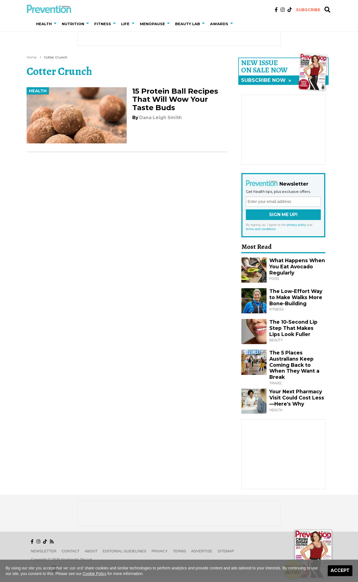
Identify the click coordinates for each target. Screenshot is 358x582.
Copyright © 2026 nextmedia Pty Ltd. (62, 559)
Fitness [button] (102, 24)
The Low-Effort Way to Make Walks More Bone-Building (295, 297)
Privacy (160, 551)
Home (31, 57)
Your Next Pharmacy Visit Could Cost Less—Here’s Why (296, 398)
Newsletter (43, 551)
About (91, 551)
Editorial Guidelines (124, 551)
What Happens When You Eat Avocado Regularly (297, 266)
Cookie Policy (95, 573)
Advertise (201, 551)
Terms (179, 551)
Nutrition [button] (73, 24)
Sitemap (226, 551)
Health (38, 90)
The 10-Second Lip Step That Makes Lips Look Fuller (293, 328)
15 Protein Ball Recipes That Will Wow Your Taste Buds (175, 99)
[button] (56, 24)
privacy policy (296, 224)
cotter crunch (55, 57)
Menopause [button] (152, 24)
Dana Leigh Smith (160, 117)
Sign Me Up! (283, 214)
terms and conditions (260, 229)
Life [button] (125, 24)
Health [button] (44, 24)
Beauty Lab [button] (187, 24)
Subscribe (308, 9)
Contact (71, 551)
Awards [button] (219, 24)
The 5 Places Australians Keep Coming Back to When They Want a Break (294, 365)
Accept (340, 570)
